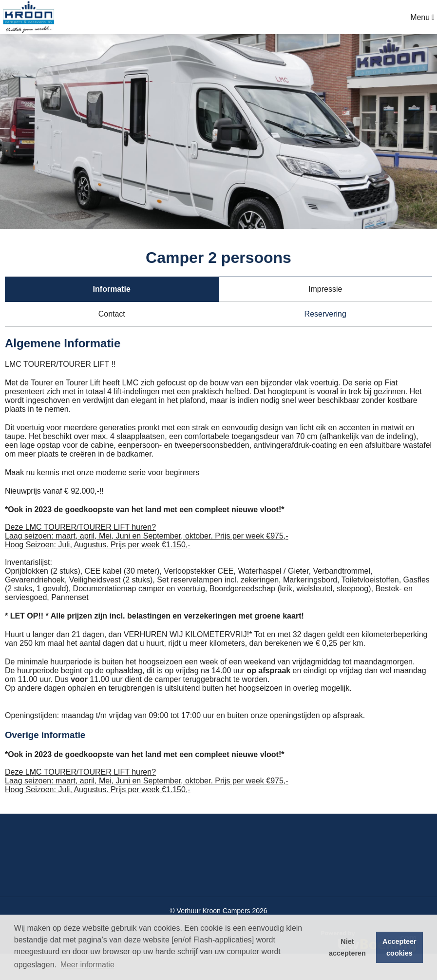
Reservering (325, 314)
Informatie (112, 289)
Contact (111, 314)
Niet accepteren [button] (347, 947)
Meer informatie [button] (87, 964)
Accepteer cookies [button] (399, 947)
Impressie (325, 289)
